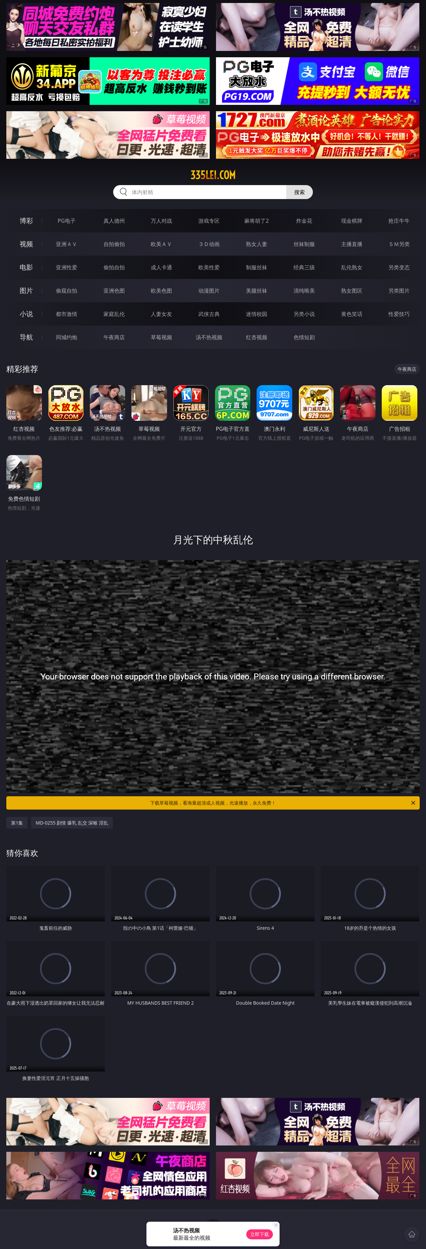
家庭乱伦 (114, 314)
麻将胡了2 (256, 220)
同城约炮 (66, 337)
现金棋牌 (351, 220)
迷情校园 (256, 314)
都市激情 (66, 314)
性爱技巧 (399, 314)
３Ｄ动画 (209, 244)
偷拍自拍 (114, 267)
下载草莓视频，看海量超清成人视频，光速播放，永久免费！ (283, 803)
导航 (26, 337)
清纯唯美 (304, 290)
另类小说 (304, 314)
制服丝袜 (256, 267)
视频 (26, 243)
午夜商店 (114, 337)
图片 (26, 290)
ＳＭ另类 (399, 244)
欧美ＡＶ (161, 244)
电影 (26, 267)
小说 (26, 313)
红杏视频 (256, 337)
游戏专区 (209, 220)
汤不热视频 (209, 337)
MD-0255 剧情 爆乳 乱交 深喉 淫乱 (72, 823)
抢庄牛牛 (399, 220)
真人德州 (114, 220)
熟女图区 (351, 290)
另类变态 (399, 267)
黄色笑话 (351, 314)
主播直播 (351, 244)
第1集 (17, 823)
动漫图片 (209, 290)
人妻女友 (161, 314)
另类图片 (399, 290)
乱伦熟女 (351, 267)
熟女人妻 (256, 244)
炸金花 (304, 220)
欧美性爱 (209, 267)
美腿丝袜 (256, 290)
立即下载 (259, 1234)
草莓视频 (161, 337)
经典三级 (304, 267)
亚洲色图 (114, 290)
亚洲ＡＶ (66, 244)
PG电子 (66, 220)
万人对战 (161, 220)
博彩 (26, 220)
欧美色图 (161, 290)
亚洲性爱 (66, 267)
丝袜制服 (304, 244)
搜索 (299, 192)
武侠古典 (209, 314)
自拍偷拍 (114, 244)
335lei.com (213, 175)
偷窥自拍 (66, 290)
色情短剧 (304, 337)
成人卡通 (161, 267)
